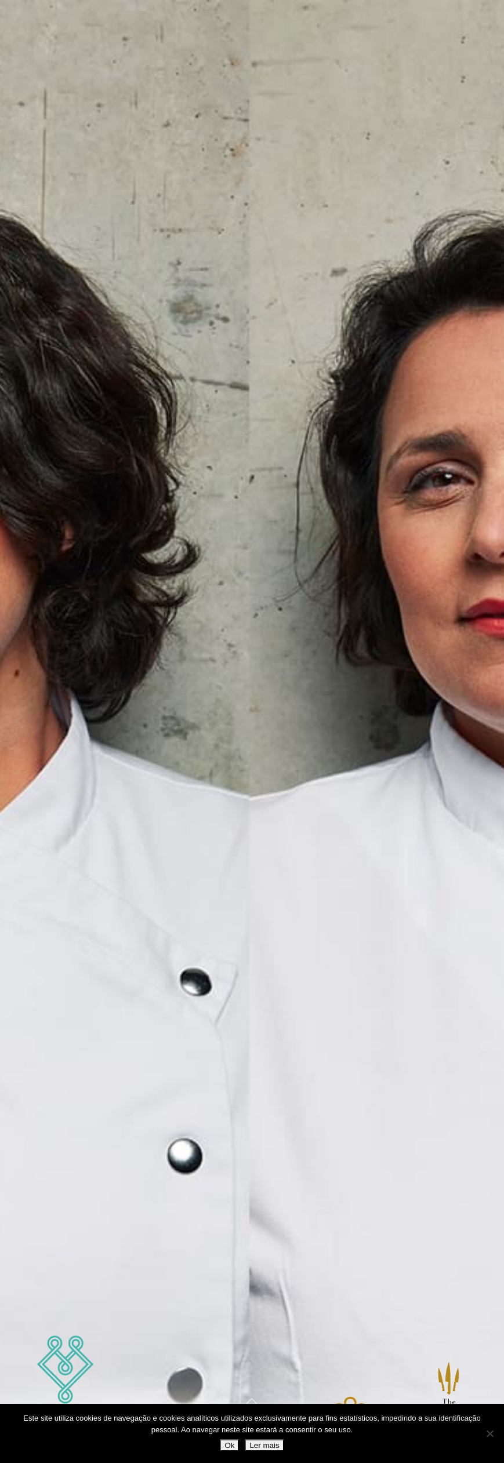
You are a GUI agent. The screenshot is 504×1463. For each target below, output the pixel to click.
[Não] (489, 1433)
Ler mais (264, 1445)
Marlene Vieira (65, 1387)
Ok (229, 1445)
